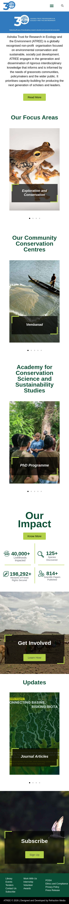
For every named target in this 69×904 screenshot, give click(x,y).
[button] (52, 6)
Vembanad (34, 324)
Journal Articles (34, 756)
